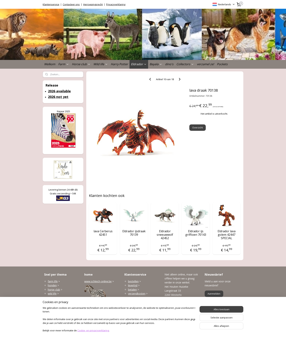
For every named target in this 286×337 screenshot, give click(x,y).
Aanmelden (214, 293)
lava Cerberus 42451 (103, 233)
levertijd (132, 285)
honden (52, 285)
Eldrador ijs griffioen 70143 (195, 233)
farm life (53, 281)
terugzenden (135, 297)
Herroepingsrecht (93, 4)
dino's (169, 64)
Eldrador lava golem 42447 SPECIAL (226, 235)
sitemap (130, 330)
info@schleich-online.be (178, 308)
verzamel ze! (205, 64)
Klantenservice (51, 4)
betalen (132, 289)
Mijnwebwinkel (183, 330)
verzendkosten (136, 293)
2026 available (59, 91)
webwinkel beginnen (151, 330)
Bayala (156, 64)
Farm (63, 64)
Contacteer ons (71, 4)
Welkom (49, 64)
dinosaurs (53, 310)
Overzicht (197, 127)
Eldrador (139, 64)
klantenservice (143, 305)
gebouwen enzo (57, 297)
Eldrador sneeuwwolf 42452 (165, 235)
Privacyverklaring (115, 4)
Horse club (81, 64)
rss (137, 330)
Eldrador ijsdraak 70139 (134, 233)
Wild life (100, 64)
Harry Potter (119, 64)
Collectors (185, 64)
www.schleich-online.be (98, 281)
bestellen (133, 281)
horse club (54, 289)
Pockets (222, 64)
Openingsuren (173, 316)
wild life (52, 293)
